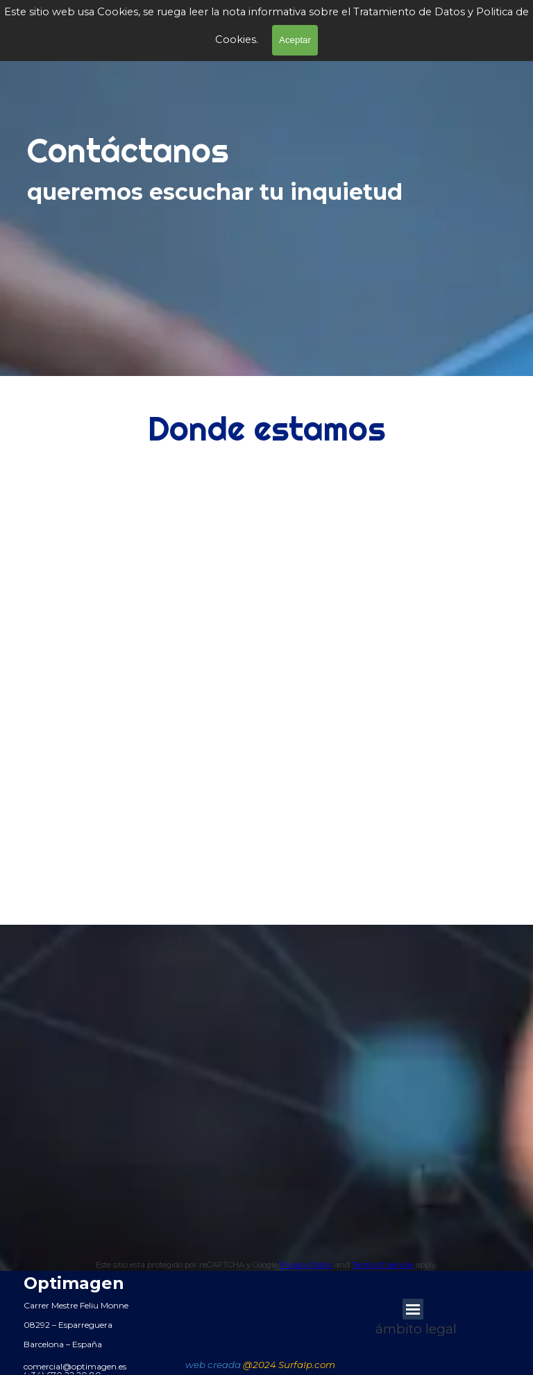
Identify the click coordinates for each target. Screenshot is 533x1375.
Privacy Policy (306, 1265)
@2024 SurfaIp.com (289, 1364)
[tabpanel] (263, 187)
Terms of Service (382, 1265)
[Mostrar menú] (413, 1309)
